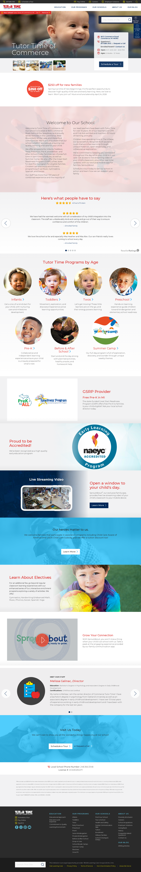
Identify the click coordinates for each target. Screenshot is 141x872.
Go (37, 12)
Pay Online (79, 2)
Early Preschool (78, 825)
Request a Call (119, 43)
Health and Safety (101, 822)
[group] (19, 65)
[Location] (118, 20)
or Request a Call (82, 746)
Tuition (97, 830)
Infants (74, 817)
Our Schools (99, 7)
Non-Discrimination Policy (106, 866)
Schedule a (60, 746)
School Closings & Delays (101, 838)
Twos (74, 822)
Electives (75, 849)
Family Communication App (103, 826)
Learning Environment (57, 827)
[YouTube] (29, 827)
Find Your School (101, 817)
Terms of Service (87, 866)
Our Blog (133, 7)
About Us (117, 7)
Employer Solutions (110, 2)
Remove (45, 12)
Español (127, 2)
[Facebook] (16, 827)
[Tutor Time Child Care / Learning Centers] (11, 6)
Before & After (64, 350)
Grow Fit (75, 852)
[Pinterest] (25, 827)
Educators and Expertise (54, 821)
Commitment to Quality (58, 824)
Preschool (76, 828)
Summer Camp (78, 847)
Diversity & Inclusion (125, 817)
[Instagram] (21, 827)
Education (60, 7)
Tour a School (100, 820)
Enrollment (99, 832)
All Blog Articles (123, 846)
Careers (93, 2)
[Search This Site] (30, 864)
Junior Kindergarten (79, 833)
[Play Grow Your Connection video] (42, 640)
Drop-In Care (77, 841)
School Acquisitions (125, 822)
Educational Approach (57, 817)
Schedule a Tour (25, 2)
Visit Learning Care (56, 866)
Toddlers (75, 820)
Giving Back (122, 828)
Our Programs (79, 7)
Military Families (101, 835)
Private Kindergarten (80, 836)
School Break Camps (80, 844)
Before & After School (80, 839)
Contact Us (120, 47)
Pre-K (74, 830)
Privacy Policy (72, 866)
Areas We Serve (125, 866)
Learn (99, 505)
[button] (66, 250)
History (120, 830)
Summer (105, 348)
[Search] (131, 19)
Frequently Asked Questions (124, 834)
